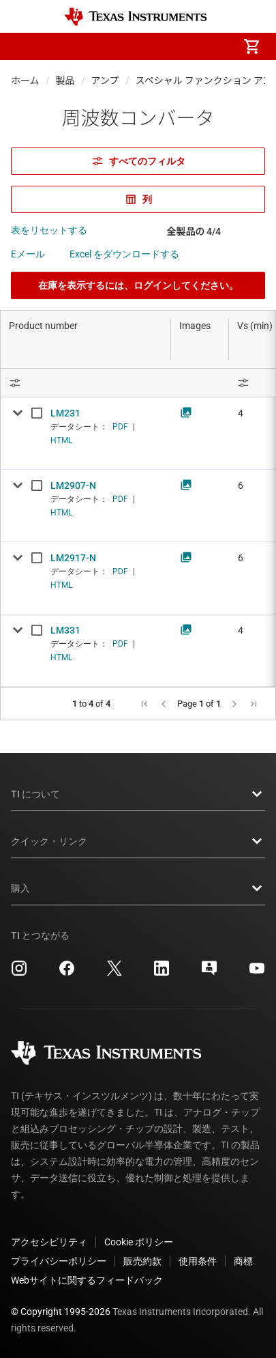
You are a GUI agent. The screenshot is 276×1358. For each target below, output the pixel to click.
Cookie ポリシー (138, 1241)
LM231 (65, 413)
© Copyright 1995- (60, 1311)
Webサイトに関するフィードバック (87, 1280)
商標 (243, 1261)
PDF (120, 427)
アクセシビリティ (49, 1241)
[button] (24, 46)
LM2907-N (73, 485)
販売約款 (142, 1261)
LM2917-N (73, 557)
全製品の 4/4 (194, 231)
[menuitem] (137, 46)
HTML (61, 440)
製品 (65, 80)
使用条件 (198, 1261)
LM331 (65, 630)
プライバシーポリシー (58, 1261)
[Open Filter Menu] (86, 383)
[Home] (135, 17)
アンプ (105, 80)
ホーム (25, 80)
